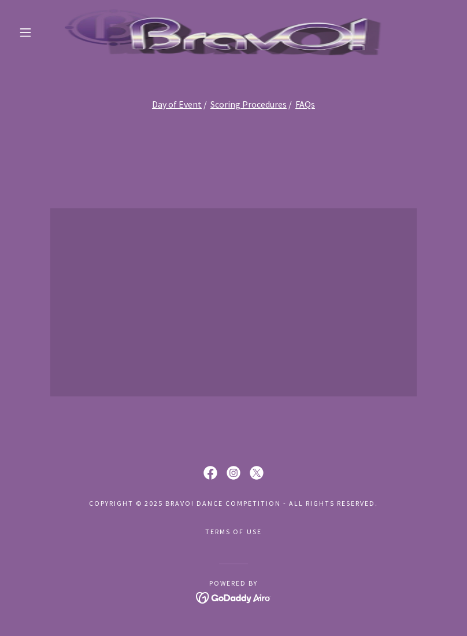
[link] (223, 32)
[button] (25, 32)
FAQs (305, 104)
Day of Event (177, 104)
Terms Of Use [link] (233, 531)
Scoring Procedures (248, 104)
